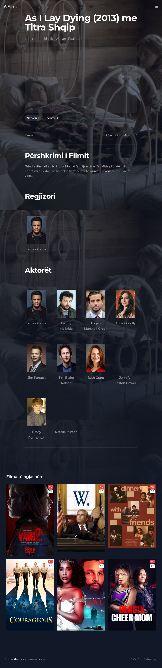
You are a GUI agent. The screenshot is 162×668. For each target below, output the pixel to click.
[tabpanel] (81, 80)
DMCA (135, 659)
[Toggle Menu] (156, 6)
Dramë (30, 135)
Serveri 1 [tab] (33, 118)
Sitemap (150, 659)
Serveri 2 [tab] (52, 118)
